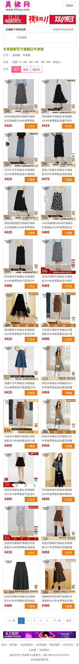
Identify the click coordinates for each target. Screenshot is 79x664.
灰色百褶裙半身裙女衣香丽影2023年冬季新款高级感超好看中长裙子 (19, 600)
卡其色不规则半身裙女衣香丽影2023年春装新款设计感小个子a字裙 (19, 440)
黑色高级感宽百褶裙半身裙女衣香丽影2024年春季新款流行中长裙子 (19, 227)
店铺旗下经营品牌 (15, 29)
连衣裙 (16, 55)
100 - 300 (34, 62)
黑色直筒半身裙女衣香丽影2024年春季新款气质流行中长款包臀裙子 (19, 280)
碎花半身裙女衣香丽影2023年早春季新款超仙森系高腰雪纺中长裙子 (57, 387)
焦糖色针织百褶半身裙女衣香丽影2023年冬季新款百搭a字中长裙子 (57, 600)
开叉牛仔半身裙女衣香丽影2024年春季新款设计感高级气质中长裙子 (19, 174)
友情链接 (41, 644)
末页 (68, 620)
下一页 (57, 620)
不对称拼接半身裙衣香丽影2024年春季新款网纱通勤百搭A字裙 (57, 494)
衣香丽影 (22, 37)
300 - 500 (45, 62)
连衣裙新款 (26, 644)
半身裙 (26, 55)
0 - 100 (23, 62)
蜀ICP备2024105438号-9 (56, 655)
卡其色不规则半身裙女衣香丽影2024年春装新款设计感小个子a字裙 (57, 334)
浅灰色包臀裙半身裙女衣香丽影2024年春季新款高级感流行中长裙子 (19, 547)
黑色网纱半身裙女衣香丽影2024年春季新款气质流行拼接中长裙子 (19, 334)
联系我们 (44, 649)
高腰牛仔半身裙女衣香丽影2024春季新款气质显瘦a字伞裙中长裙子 (20, 387)
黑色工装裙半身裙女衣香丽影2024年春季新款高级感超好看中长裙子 (57, 174)
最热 (16, 69)
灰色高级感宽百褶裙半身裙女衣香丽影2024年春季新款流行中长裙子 (19, 120)
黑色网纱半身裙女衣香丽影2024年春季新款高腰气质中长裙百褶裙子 (57, 120)
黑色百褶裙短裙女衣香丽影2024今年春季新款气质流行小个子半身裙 (19, 494)
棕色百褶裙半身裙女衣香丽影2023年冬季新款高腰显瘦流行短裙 (57, 547)
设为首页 (68, 644)
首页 (3, 644)
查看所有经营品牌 (63, 29)
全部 (14, 62)
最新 (25, 69)
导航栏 (70, 5)
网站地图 (55, 644)
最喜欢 (36, 69)
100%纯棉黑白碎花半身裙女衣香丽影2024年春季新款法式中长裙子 (57, 227)
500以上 (56, 62)
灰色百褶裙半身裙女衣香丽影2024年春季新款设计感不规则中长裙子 (57, 280)
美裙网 (25, 655)
